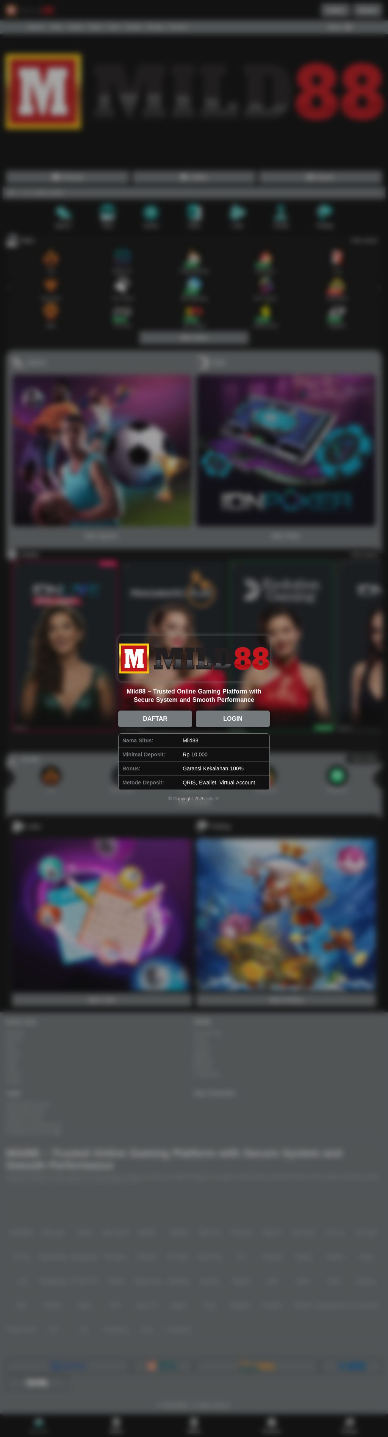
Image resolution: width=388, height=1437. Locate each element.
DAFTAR (155, 718)
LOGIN (232, 718)
